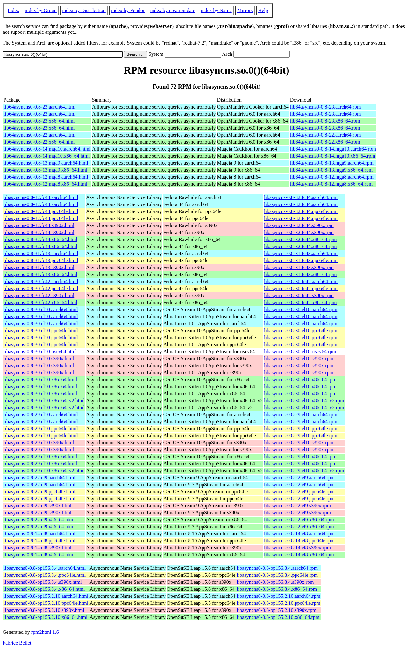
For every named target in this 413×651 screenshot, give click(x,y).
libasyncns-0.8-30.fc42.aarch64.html (41, 281)
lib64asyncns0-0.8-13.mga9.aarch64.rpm (332, 163)
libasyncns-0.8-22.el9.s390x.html (37, 505)
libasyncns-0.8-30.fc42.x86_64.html (40, 302)
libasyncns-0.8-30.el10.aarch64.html (41, 309)
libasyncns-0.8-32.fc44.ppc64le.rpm (301, 211)
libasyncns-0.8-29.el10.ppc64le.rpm (300, 428)
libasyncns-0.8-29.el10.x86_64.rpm (300, 456)
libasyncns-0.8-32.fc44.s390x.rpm (299, 225)
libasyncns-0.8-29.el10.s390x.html (39, 442)
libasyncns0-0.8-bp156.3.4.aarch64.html (45, 568)
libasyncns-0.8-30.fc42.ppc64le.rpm (301, 288)
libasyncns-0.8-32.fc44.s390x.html (39, 225)
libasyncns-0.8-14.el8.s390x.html (37, 547)
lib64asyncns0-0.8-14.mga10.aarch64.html (47, 149)
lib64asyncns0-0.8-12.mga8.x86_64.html (45, 184)
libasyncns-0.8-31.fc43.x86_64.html (40, 274)
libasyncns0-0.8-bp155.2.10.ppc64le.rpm (278, 603)
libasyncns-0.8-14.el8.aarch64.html (39, 533)
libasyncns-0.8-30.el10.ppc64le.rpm (300, 330)
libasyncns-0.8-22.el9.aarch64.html (39, 477)
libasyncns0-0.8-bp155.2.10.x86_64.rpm (278, 617)
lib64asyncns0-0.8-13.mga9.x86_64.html (45, 170)
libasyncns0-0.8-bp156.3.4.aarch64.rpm (277, 568)
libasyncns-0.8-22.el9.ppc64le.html (39, 491)
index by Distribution (84, 10)
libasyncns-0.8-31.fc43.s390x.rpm (299, 267)
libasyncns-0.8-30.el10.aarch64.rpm (300, 309)
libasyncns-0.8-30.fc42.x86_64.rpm (300, 302)
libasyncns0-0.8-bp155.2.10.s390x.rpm (276, 610)
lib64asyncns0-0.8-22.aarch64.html (39, 135)
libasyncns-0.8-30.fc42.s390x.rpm (299, 295)
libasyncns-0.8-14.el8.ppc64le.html (39, 540)
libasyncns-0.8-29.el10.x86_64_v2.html (44, 470)
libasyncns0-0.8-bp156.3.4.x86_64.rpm (277, 589)
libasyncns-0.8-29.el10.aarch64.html (41, 414)
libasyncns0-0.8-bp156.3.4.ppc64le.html (45, 575)
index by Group (40, 10)
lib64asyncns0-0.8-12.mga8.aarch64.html (46, 177)
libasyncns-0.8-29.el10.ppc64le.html (41, 428)
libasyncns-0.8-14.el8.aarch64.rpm (299, 533)
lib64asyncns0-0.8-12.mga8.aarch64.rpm (332, 177)
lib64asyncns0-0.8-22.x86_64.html (39, 142)
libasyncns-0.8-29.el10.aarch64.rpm (300, 414)
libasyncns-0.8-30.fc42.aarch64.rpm (301, 281)
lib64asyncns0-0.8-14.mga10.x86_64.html (47, 156)
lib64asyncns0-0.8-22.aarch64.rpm (325, 135)
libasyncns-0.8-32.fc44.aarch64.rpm (301, 197)
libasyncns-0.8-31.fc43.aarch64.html (41, 253)
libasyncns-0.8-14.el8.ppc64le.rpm (299, 540)
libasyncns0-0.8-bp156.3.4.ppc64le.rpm (277, 575)
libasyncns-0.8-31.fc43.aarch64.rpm (301, 253)
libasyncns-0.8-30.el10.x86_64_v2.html (44, 400)
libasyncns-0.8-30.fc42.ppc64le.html (41, 288)
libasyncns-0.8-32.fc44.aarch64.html (41, 197)
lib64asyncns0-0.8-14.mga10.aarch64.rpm (333, 149)
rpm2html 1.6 (45, 632)
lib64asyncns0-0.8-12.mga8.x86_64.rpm (331, 184)
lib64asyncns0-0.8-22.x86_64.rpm (325, 142)
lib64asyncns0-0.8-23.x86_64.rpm (325, 121)
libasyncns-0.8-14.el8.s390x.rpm (297, 547)
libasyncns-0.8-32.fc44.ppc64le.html (41, 211)
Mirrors (245, 10)
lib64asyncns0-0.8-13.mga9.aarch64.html (46, 163)
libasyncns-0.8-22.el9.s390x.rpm (297, 505)
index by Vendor (128, 10)
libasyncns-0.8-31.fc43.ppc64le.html (41, 260)
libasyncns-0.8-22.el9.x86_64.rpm (299, 519)
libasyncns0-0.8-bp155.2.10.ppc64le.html (46, 603)
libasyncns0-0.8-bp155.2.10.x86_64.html (46, 617)
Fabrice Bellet (17, 643)
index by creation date (172, 10)
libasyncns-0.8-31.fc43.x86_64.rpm (300, 274)
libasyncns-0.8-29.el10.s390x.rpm (298, 442)
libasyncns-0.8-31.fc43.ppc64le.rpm (301, 260)
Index (13, 10)
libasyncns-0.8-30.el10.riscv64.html (40, 351)
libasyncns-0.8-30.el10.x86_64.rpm (300, 379)
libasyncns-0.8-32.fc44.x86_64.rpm (300, 239)
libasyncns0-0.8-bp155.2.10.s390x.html (44, 610)
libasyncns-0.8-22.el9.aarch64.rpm (299, 477)
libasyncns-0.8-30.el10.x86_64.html (40, 379)
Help (263, 10)
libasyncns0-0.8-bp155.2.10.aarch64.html (46, 596)
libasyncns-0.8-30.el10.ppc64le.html (41, 330)
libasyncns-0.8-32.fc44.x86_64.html (40, 239)
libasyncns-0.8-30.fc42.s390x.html (39, 295)
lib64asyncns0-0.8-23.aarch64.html (39, 107)
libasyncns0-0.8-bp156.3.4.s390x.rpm (275, 582)
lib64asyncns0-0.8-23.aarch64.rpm (325, 107)
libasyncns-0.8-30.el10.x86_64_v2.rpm (304, 400)
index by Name (216, 10)
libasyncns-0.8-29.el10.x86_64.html (40, 456)
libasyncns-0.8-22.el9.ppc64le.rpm (299, 491)
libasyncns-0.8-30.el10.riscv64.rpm (300, 351)
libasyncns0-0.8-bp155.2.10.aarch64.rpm (278, 596)
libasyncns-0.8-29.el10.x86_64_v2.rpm (304, 470)
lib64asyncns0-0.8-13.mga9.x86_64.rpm (331, 170)
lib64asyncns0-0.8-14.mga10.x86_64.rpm (332, 156)
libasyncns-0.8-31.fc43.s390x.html (39, 267)
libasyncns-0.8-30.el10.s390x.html (39, 358)
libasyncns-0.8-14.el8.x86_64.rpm (299, 554)
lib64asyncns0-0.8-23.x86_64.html (39, 121)
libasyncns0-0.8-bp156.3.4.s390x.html (43, 582)
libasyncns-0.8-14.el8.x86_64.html (39, 554)
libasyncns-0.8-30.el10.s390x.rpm (298, 358)
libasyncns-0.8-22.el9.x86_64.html (39, 519)
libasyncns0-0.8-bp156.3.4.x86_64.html (44, 589)
